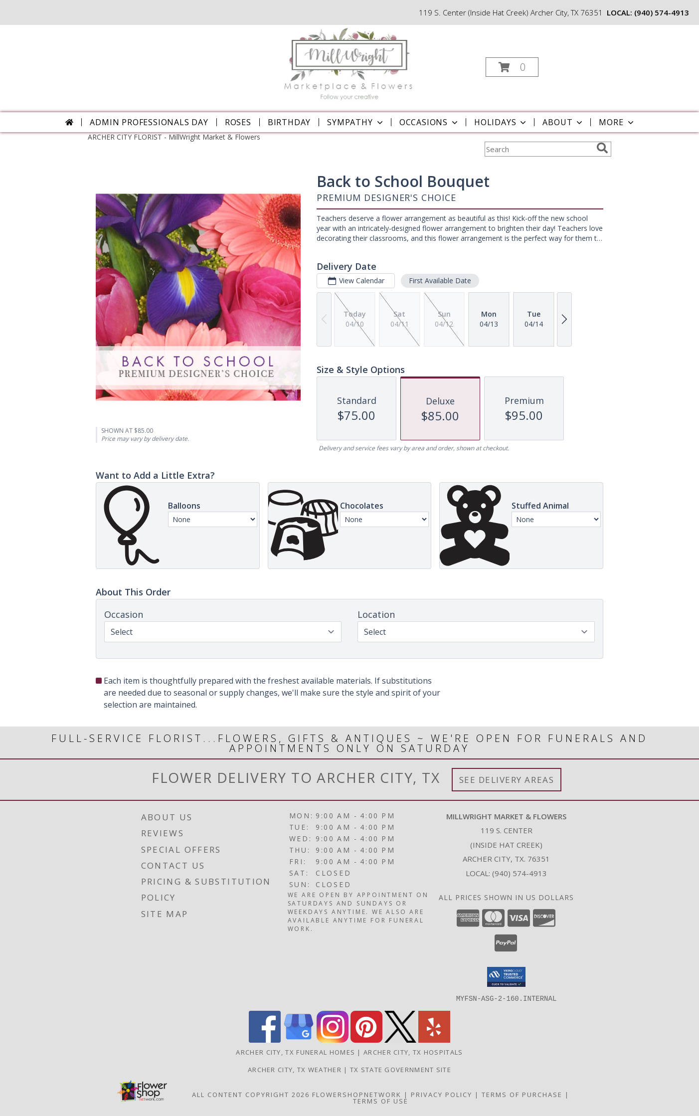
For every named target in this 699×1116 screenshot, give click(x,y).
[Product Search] (538, 149)
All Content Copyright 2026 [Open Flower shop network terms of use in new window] (251, 1094)
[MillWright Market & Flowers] (348, 64)
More (617, 122)
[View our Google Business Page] (299, 1039)
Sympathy (355, 122)
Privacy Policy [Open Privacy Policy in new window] (441, 1094)
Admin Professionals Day (149, 122)
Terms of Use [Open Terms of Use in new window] (380, 1100)
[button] (512, 67)
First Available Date (440, 280)
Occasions (429, 122)
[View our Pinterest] (366, 1039)
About (563, 122)
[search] (602, 148)
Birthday (289, 122)
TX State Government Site (400, 1069)
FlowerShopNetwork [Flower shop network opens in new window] (356, 1094)
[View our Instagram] (333, 1039)
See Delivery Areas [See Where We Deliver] (506, 779)
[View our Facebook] (265, 1039)
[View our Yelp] (434, 1039)
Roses (238, 122)
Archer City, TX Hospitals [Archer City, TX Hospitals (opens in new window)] (413, 1051)
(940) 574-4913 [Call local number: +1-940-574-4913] (661, 12)
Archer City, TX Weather (295, 1069)
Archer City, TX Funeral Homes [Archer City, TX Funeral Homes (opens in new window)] (295, 1051)
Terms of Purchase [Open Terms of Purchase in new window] (522, 1094)
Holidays (501, 122)
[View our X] (400, 1039)
